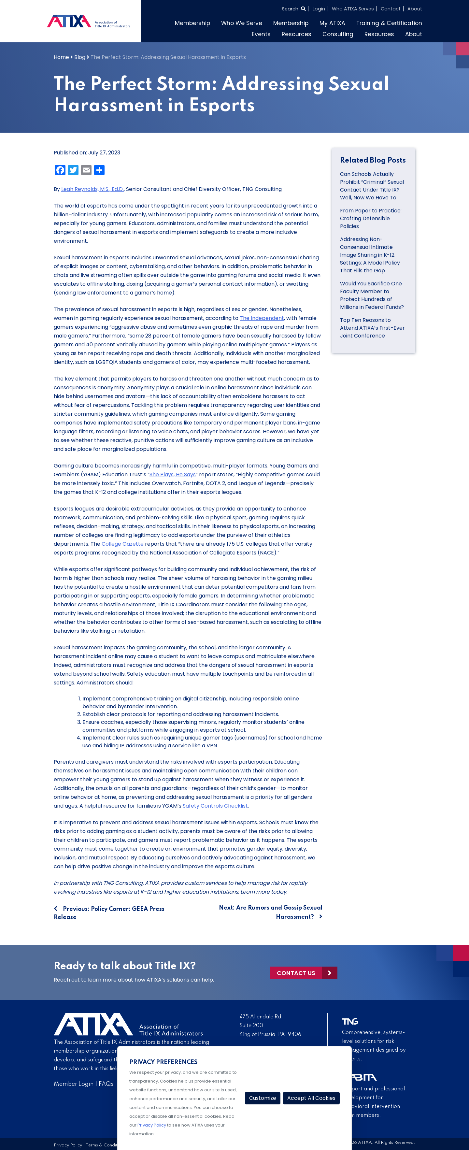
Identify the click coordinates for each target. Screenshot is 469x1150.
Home (61, 57)
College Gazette (123, 544)
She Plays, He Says (172, 474)
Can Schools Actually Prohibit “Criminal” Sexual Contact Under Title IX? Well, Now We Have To (372, 185)
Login (319, 9)
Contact (391, 9)
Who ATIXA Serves (353, 9)
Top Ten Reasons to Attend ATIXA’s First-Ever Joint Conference (372, 327)
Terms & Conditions (105, 1145)
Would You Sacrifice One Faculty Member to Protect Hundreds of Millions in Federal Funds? (372, 295)
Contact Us (296, 972)
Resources (296, 34)
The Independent (262, 318)
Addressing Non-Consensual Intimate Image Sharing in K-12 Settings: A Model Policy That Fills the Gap (370, 255)
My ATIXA (332, 23)
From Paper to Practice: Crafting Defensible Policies (371, 218)
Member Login (74, 1084)
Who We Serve (241, 23)
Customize (262, 1098)
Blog (79, 57)
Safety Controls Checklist (215, 806)
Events (261, 34)
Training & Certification (389, 23)
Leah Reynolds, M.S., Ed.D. (92, 189)
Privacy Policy (68, 1145)
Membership (192, 23)
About (414, 9)
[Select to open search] (294, 8)
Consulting (337, 34)
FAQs (106, 1084)
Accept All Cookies (311, 1098)
